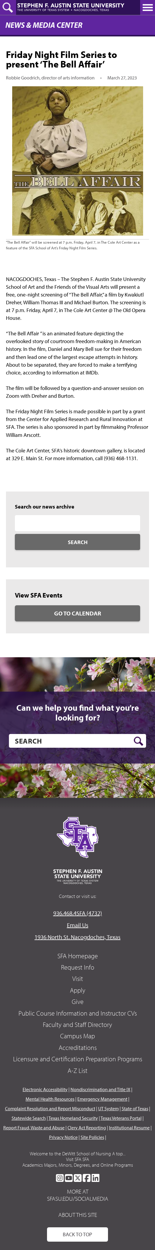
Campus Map (77, 1036)
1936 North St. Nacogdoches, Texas (77, 937)
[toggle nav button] (147, 7)
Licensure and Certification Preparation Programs (77, 1059)
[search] (77, 741)
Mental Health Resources (50, 1099)
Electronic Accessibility (45, 1089)
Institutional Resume (129, 1128)
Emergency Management (102, 1099)
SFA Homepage (77, 956)
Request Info (77, 967)
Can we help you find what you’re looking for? (77, 713)
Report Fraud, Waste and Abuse (34, 1128)
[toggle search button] (8, 7)
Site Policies (92, 1137)
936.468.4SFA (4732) (77, 913)
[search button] (138, 741)
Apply (77, 990)
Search (77, 542)
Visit (77, 978)
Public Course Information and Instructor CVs (77, 1013)
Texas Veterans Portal (121, 1118)
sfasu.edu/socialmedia (77, 1198)
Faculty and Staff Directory (77, 1024)
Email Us (77, 925)
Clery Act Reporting (87, 1128)
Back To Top (77, 1234)
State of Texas (135, 1108)
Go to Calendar (77, 613)
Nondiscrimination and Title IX (100, 1089)
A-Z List (77, 1070)
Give (78, 1001)
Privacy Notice (63, 1137)
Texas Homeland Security (73, 1118)
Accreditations (78, 1047)
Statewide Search (29, 1118)
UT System (108, 1108)
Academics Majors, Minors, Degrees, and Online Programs (77, 1165)
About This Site (77, 1214)
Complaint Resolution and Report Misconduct (50, 1108)
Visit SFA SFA (77, 1159)
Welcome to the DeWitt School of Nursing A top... (78, 1154)
